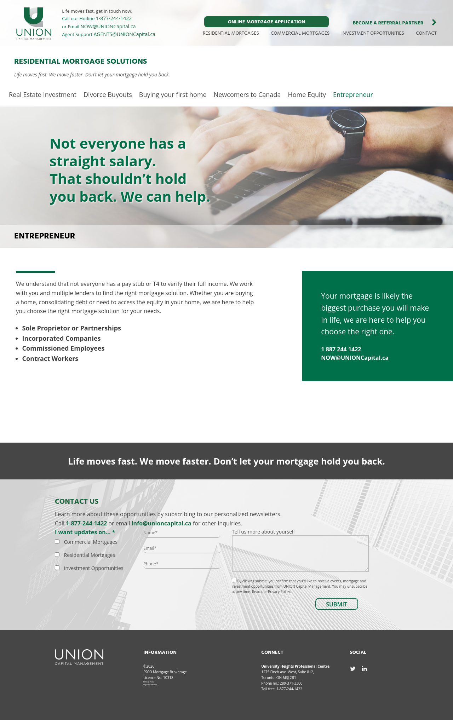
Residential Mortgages (89, 555)
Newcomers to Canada (247, 94)
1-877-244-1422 (114, 18)
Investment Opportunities (94, 568)
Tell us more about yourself (300, 550)
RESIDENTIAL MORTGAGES (231, 33)
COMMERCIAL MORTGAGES (300, 33)
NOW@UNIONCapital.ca (108, 26)
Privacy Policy (148, 682)
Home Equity (307, 94)
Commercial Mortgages (90, 541)
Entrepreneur (353, 94)
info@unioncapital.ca (161, 523)
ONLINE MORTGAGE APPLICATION (266, 22)
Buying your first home (173, 94)
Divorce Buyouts (108, 94)
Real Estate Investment (42, 94)
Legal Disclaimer (150, 685)
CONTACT (426, 33)
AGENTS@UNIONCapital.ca (125, 34)
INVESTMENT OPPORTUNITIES (373, 33)
